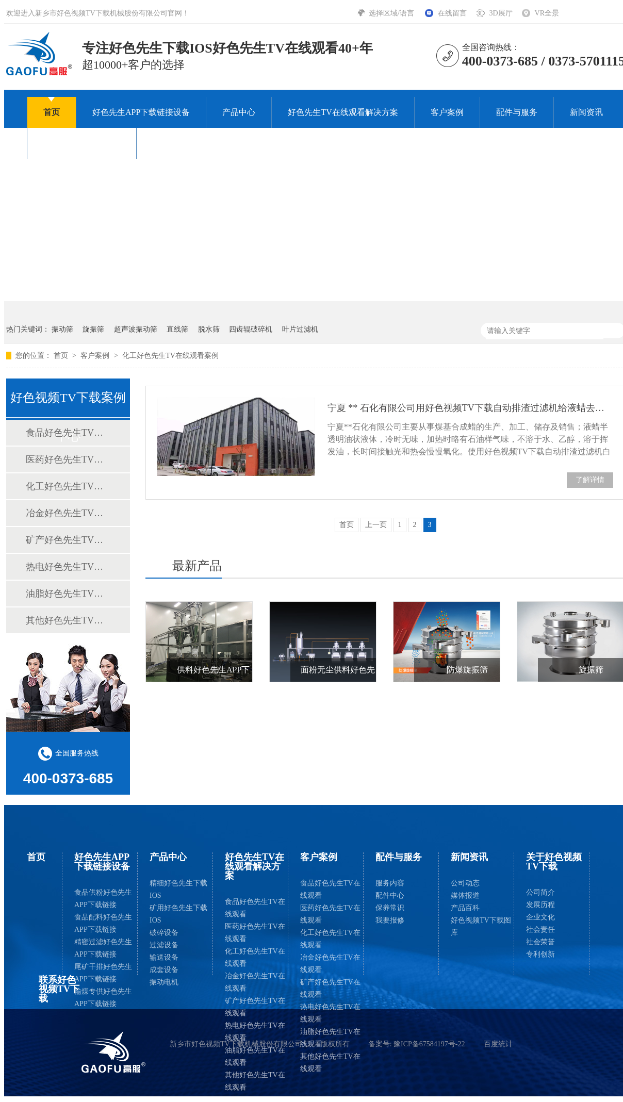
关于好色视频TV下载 (81, 143)
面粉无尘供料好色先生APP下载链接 (366, 669)
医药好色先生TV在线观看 (255, 933)
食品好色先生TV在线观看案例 (67, 432)
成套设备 (164, 970)
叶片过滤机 (300, 329)
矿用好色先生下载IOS (178, 914)
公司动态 (465, 883)
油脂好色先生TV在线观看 (255, 1056)
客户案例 (447, 112)
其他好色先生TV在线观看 (255, 1081)
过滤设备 (164, 945)
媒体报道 (465, 895)
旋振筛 (93, 329)
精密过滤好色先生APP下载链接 (103, 948)
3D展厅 (500, 13)
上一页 (376, 525)
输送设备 (164, 957)
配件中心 (389, 895)
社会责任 (540, 929)
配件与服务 (516, 112)
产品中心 (238, 112)
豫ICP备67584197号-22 (429, 1044)
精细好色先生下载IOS (178, 889)
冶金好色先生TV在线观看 (255, 982)
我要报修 (389, 920)
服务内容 (389, 883)
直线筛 (177, 329)
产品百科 (465, 908)
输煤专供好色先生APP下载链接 (103, 998)
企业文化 (540, 917)
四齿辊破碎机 (250, 329)
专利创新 (540, 954)
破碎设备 (164, 932)
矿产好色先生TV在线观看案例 (67, 540)
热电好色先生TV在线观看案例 (67, 567)
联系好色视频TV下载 (191, 143)
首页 (51, 112)
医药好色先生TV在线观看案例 (67, 459)
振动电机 (164, 982)
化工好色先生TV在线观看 (255, 957)
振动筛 (62, 329)
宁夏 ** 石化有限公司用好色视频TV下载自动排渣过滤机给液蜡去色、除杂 (470, 408)
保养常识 (389, 908)
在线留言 (452, 13)
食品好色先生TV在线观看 (255, 908)
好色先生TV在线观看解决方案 (343, 112)
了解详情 (590, 480)
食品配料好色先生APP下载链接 (103, 923)
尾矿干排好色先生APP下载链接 (103, 973)
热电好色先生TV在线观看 (255, 1032)
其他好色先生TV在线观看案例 (67, 620)
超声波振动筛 (135, 329)
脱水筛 (209, 329)
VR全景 (547, 13)
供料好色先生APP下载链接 (225, 669)
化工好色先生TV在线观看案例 (170, 355)
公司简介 (540, 892)
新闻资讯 (586, 112)
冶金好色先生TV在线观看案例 (67, 513)
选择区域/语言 (392, 13)
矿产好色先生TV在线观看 (255, 1007)
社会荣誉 (540, 942)
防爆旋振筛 (467, 669)
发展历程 (540, 905)
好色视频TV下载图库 (481, 926)
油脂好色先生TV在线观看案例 (67, 593)
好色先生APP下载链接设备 (141, 112)
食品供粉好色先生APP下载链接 (103, 899)
